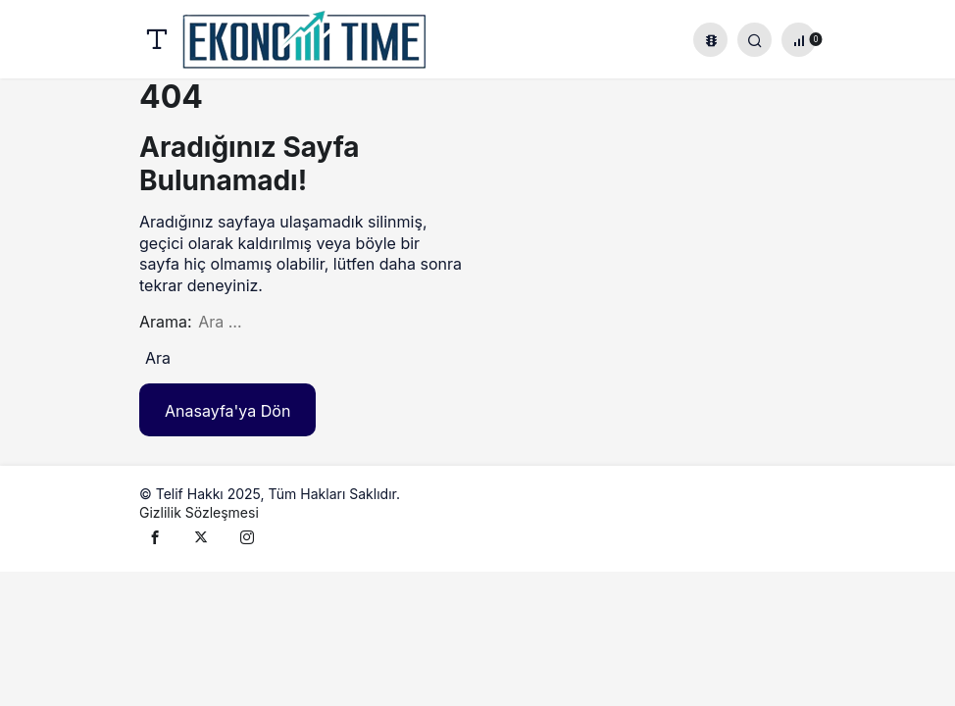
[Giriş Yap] (754, 40)
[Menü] (156, 40)
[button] (710, 40)
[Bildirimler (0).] (798, 40)
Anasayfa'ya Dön (227, 411)
